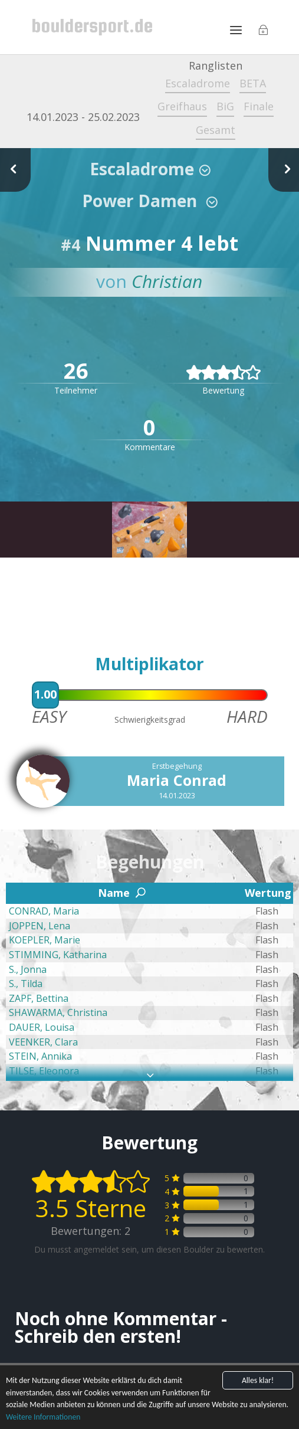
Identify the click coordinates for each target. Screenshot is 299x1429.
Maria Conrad (176, 780)
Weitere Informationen (43, 1417)
